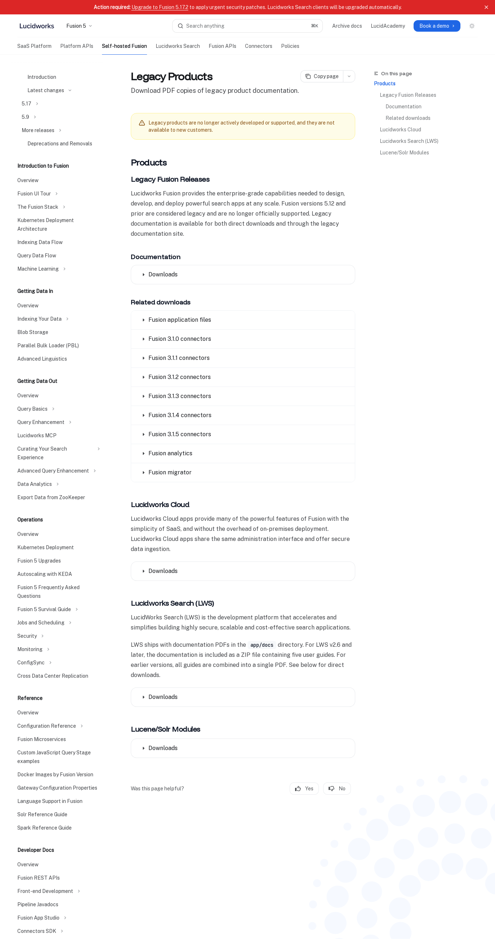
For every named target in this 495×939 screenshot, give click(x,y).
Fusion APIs (222, 49)
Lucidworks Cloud (400, 129)
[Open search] (247, 25)
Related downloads (408, 118)
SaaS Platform (34, 49)
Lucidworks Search (178, 49)
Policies (290, 49)
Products (385, 83)
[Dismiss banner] (486, 7)
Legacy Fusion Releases (408, 95)
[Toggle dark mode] (472, 26)
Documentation (403, 106)
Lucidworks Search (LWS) (409, 141)
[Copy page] (321, 76)
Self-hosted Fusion (124, 49)
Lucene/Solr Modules (404, 152)
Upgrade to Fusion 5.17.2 (159, 7)
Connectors (258, 49)
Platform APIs (76, 49)
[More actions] (349, 76)
